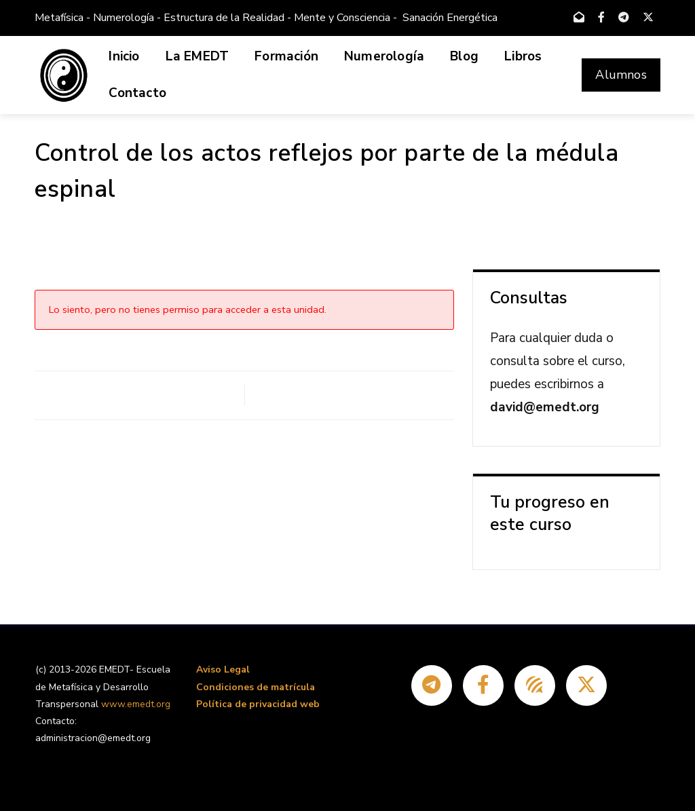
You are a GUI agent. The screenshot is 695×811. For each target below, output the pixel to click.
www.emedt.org (135, 704)
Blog (464, 56)
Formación (286, 56)
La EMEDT (197, 56)
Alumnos (620, 75)
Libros (523, 56)
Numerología (384, 56)
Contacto (137, 93)
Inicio (124, 56)
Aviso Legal (223, 669)
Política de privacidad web (258, 704)
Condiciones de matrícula (255, 687)
